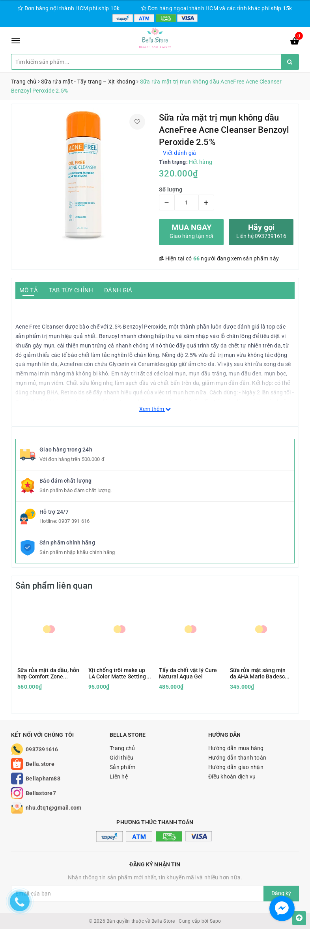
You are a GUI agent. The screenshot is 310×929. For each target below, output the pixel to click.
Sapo (215, 921)
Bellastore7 (41, 793)
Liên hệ (119, 776)
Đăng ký (281, 893)
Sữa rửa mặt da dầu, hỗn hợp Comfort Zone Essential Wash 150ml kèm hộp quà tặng (48, 673)
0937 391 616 (74, 521)
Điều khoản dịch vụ (232, 776)
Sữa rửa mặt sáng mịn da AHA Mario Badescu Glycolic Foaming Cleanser (259, 673)
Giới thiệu (122, 757)
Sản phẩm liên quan (53, 586)
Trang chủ (122, 748)
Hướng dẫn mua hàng (236, 748)
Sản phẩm (122, 767)
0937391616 (42, 749)
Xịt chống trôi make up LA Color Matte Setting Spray (117, 673)
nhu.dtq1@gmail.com (54, 808)
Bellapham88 (43, 778)
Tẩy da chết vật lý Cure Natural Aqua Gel (188, 673)
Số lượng (170, 189)
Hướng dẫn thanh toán (237, 757)
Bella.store (40, 764)
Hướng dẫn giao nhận (235, 767)
